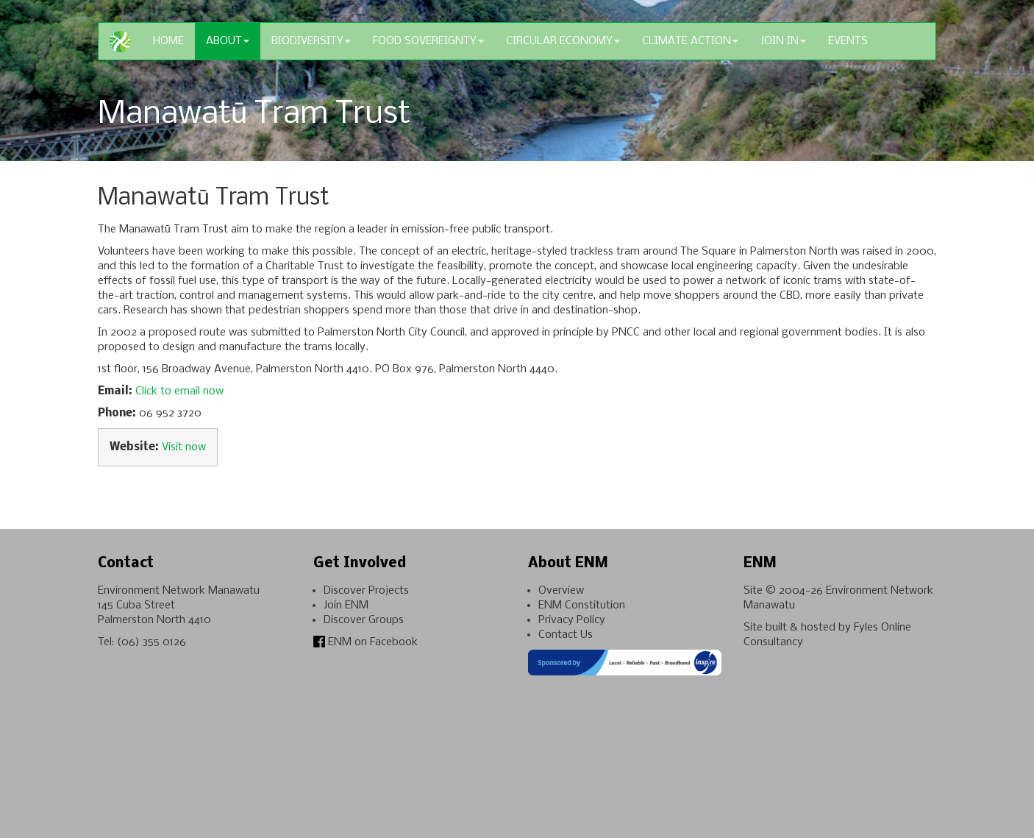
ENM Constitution (581, 605)
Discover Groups (364, 620)
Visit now (184, 447)
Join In (783, 41)
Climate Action (690, 41)
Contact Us (565, 635)
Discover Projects (366, 591)
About (227, 41)
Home (168, 41)
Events (848, 41)
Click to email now (179, 391)
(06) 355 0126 (151, 642)
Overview (561, 591)
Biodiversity (311, 41)
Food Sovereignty (428, 41)
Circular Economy (563, 41)
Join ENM (346, 605)
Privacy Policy (571, 620)
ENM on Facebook (365, 642)
